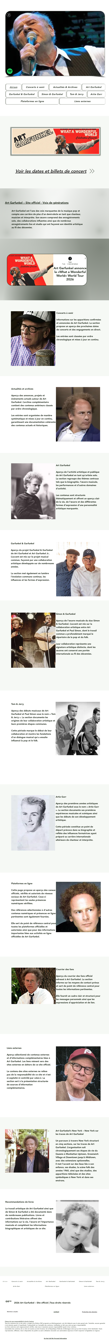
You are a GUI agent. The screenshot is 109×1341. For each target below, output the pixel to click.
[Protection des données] (89, 1311)
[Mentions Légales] (12, 1311)
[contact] (56, 1311)
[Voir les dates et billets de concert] (55, 171)
